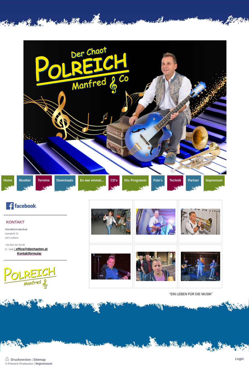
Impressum (44, 363)
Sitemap (39, 360)
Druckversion (18, 360)
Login (239, 359)
